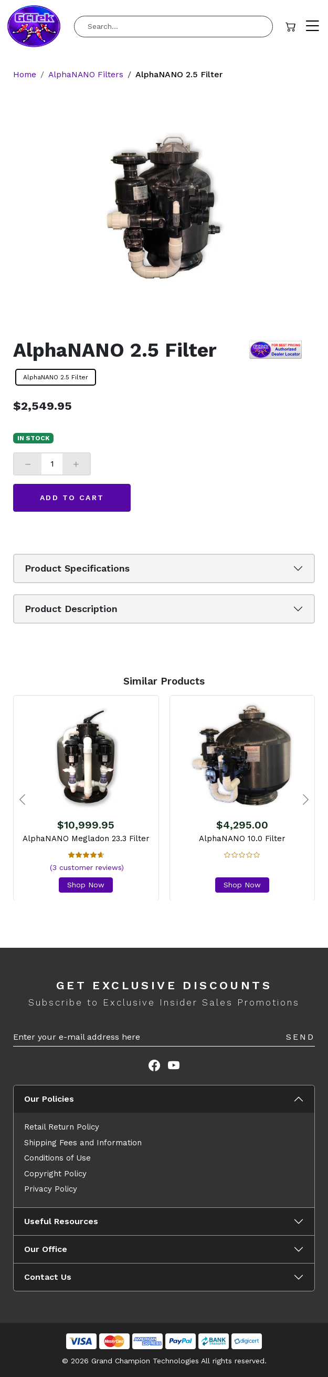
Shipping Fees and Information (83, 1142)
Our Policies (49, 1099)
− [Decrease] (28, 463)
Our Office (45, 1249)
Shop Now (85, 884)
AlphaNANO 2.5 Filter (55, 376)
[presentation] (22, 800)
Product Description (71, 608)
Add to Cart (72, 497)
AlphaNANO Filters (87, 74)
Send (300, 1037)
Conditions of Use (57, 1158)
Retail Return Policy (61, 1127)
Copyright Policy (55, 1173)
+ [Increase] (76, 463)
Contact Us (47, 1277)
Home (25, 74)
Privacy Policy (50, 1189)
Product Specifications (77, 568)
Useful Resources (61, 1221)
